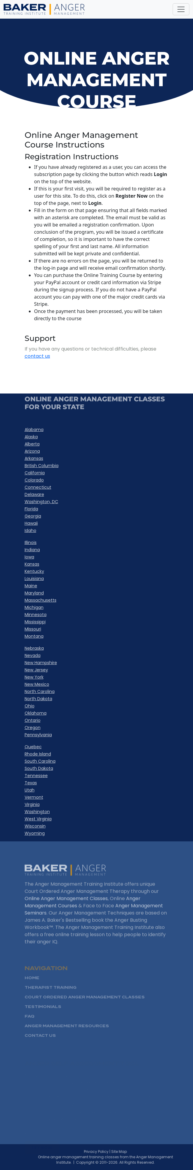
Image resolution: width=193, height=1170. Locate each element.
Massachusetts (40, 600)
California (35, 473)
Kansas (32, 564)
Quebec (33, 747)
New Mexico (37, 684)
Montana (34, 636)
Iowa (29, 557)
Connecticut (38, 487)
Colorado (34, 480)
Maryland (34, 593)
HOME (32, 986)
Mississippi (35, 622)
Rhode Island (38, 754)
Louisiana (34, 579)
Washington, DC (41, 502)
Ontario (33, 720)
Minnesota (36, 615)
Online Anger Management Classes (66, 906)
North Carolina (40, 691)
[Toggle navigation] (181, 9)
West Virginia (38, 819)
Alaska (31, 437)
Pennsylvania (38, 735)
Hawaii (31, 523)
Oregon (33, 728)
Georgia (33, 516)
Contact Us (40, 1044)
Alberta (32, 444)
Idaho (30, 530)
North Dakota (38, 699)
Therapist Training (51, 996)
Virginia (32, 804)
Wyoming (35, 833)
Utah (30, 790)
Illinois (31, 542)
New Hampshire (41, 663)
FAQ (30, 1025)
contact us (37, 356)
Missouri (33, 629)
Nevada (33, 655)
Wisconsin (35, 826)
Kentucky (34, 571)
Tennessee (36, 776)
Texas (31, 783)
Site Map (127, 1151)
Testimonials (43, 1015)
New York (34, 677)
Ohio (30, 706)
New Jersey (36, 670)
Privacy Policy (104, 1151)
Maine (31, 586)
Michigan (34, 607)
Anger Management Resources (67, 1034)
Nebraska (34, 648)
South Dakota (39, 768)
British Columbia (42, 466)
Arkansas (34, 458)
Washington (37, 812)
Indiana (32, 550)
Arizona (32, 451)
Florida (31, 509)
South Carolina (40, 761)
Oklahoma (36, 713)
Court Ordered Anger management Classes (85, 1005)
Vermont (34, 797)
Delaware (34, 494)
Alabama (34, 430)
